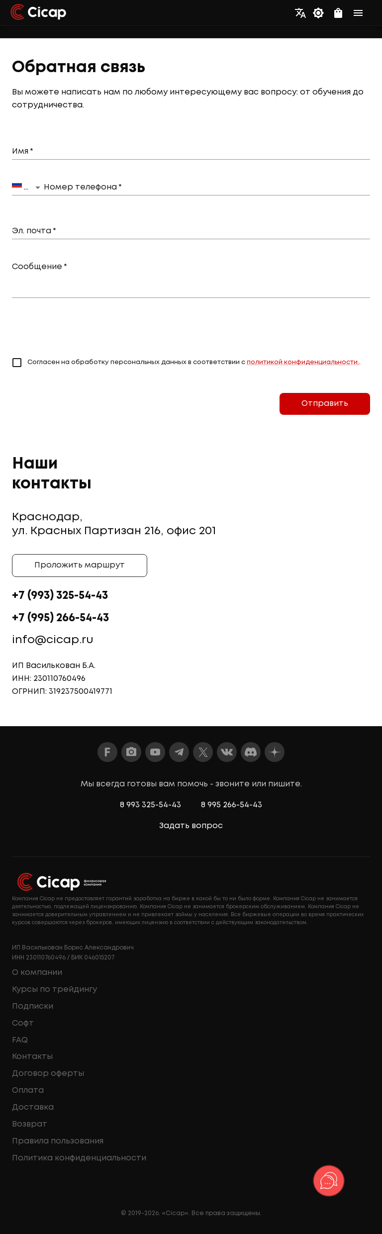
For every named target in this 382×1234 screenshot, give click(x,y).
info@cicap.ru (53, 640)
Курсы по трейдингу (54, 989)
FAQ (20, 1040)
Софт (23, 1023)
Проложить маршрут (79, 565)
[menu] (361, 13)
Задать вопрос (191, 826)
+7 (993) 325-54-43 (60, 596)
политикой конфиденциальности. (303, 362)
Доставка (33, 1107)
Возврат (29, 1124)
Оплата (28, 1090)
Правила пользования (57, 1141)
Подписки (32, 1006)
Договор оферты (48, 1073)
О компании (37, 972)
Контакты (32, 1056)
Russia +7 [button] (28, 186)
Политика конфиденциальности (79, 1158)
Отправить (325, 404)
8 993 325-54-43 (150, 805)
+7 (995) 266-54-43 (60, 618)
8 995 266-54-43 (231, 805)
